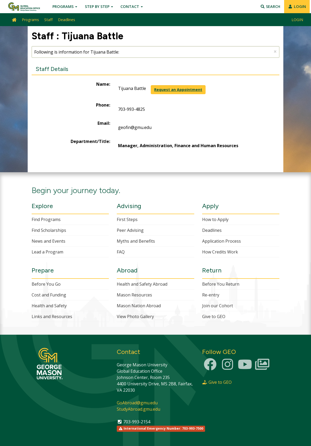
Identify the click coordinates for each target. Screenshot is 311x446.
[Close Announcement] (275, 51)
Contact (131, 6)
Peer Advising (130, 230)
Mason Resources (134, 295)
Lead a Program (47, 252)
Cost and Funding (49, 295)
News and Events (48, 241)
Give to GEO (213, 316)
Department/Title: (90, 141)
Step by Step (99, 6)
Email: (104, 123)
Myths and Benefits (136, 241)
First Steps (127, 219)
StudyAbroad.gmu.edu (138, 409)
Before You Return (220, 284)
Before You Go (46, 284)
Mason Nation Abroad (139, 306)
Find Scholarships (49, 230)
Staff (48, 19)
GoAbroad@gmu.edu (137, 403)
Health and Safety (49, 306)
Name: (103, 84)
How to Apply (215, 219)
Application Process (221, 241)
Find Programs (46, 219)
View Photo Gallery (135, 316)
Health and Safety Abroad (142, 284)
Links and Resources (52, 316)
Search (270, 6)
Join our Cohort (217, 306)
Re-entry (210, 295)
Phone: (103, 105)
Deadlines (66, 19)
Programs (64, 6)
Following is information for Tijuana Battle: (155, 51)
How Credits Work (220, 252)
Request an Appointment (178, 89)
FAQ (121, 252)
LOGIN (297, 6)
